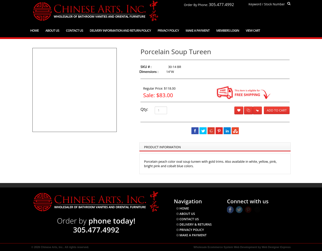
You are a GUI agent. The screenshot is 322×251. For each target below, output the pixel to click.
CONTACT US (189, 219)
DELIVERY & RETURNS (196, 224)
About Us (52, 30)
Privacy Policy (168, 30)
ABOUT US (187, 214)
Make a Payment (198, 30)
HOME (184, 208)
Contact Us (74, 30)
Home (34, 30)
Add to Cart (277, 110)
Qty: (144, 109)
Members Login (227, 30)
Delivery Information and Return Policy (120, 30)
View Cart (253, 30)
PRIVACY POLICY (192, 230)
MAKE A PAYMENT (193, 235)
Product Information (162, 147)
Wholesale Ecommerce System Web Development (225, 247)
